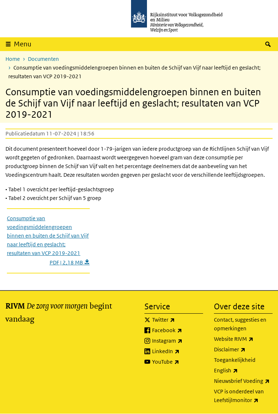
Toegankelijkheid (235, 359)
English (242, 370)
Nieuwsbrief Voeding (243, 381)
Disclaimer (243, 349)
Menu (22, 44)
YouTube (177, 361)
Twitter (177, 319)
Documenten (43, 58)
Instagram (177, 340)
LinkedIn (177, 351)
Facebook (177, 330)
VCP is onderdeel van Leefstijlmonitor (243, 396)
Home (12, 58)
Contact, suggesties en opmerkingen (240, 324)
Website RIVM (243, 339)
